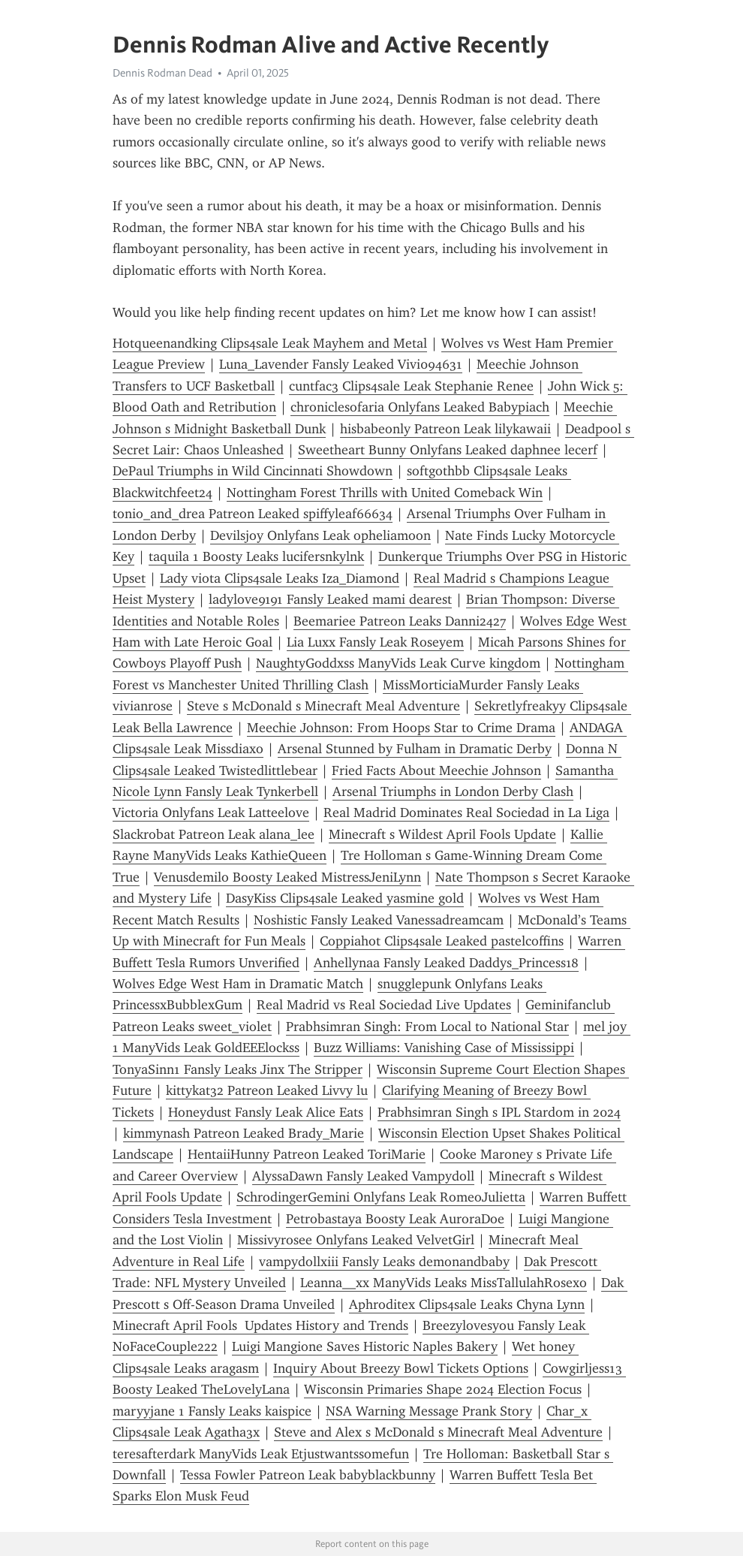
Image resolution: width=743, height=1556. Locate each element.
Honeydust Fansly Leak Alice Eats (265, 1112)
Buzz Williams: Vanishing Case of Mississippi (444, 1047)
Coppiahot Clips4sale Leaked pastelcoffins (442, 941)
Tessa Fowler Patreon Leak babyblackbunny (307, 1475)
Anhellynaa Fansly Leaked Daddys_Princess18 (446, 962)
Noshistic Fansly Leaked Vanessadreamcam (379, 920)
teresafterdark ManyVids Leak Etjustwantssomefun (261, 1454)
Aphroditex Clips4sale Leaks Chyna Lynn (467, 1304)
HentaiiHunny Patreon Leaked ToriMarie (307, 1154)
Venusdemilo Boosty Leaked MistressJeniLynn (287, 877)
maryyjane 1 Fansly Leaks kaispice (212, 1411)
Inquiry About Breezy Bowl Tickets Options (400, 1368)
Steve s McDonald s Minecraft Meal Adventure (323, 706)
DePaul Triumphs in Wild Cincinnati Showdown (253, 471)
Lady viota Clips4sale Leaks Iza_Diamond (279, 578)
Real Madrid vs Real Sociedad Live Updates (384, 1005)
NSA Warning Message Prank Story (429, 1411)
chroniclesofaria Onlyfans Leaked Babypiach (419, 407)
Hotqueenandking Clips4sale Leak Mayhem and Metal (270, 343)
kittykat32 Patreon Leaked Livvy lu (267, 1090)
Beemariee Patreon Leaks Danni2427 (399, 621)
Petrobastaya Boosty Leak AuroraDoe (395, 1219)
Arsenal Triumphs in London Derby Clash (452, 791)
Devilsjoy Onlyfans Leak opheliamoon (320, 535)
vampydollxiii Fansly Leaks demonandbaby (384, 1261)
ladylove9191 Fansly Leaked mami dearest (330, 599)
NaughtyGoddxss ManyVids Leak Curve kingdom (398, 663)
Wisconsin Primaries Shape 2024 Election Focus (443, 1389)
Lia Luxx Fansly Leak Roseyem (375, 642)
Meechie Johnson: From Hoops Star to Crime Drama (401, 727)
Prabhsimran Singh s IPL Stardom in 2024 (499, 1112)
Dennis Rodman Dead (162, 73)
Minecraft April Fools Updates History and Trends (260, 1325)
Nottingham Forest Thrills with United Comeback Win (385, 492)
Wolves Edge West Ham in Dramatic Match (238, 984)
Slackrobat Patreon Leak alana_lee (213, 834)
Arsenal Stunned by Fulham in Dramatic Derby (415, 748)
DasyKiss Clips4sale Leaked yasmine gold (345, 898)
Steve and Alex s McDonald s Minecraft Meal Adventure (438, 1432)
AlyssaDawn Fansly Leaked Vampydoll (363, 1176)
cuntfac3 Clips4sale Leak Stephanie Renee (411, 386)
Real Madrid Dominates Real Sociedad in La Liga (466, 812)
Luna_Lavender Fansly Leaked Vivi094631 (340, 364)
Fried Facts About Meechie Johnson (436, 770)
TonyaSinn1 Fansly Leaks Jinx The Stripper (237, 1069)
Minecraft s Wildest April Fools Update (442, 834)
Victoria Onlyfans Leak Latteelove (211, 812)
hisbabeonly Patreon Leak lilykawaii (445, 429)
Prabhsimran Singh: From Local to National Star (427, 1026)
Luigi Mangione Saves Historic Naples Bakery (365, 1346)
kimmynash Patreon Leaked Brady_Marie (243, 1133)
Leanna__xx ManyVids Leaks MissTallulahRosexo (443, 1282)
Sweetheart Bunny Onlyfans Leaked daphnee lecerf (447, 450)
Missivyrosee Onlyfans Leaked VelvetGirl (355, 1240)
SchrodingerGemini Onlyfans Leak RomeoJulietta (380, 1197)
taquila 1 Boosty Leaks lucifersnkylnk (256, 556)
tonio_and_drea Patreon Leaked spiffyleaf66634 (253, 513)
